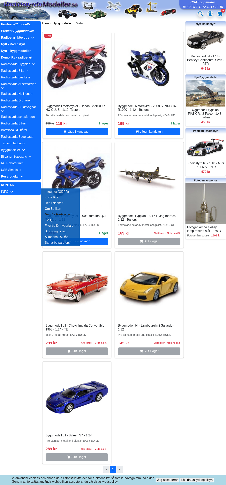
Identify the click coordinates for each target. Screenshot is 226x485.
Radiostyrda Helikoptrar (17, 93)
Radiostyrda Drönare (15, 100)
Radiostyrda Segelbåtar (17, 136)
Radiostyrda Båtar (13, 123)
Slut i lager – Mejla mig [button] (167, 233)
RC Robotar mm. (12, 163)
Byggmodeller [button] (13, 150)
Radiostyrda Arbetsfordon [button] (19, 86)
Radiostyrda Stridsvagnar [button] (19, 109)
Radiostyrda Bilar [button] (15, 70)
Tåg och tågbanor (13, 143)
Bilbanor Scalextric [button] (16, 156)
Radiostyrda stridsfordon (18, 116)
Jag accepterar (167, 479)
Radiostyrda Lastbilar (15, 77)
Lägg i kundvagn (76, 131)
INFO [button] (7, 191)
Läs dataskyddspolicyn (197, 479)
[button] (20, 37)
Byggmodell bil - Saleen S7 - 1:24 (69, 435)
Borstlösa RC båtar (14, 130)
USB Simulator (11, 169)
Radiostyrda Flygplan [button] (18, 64)
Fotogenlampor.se (205, 180)
